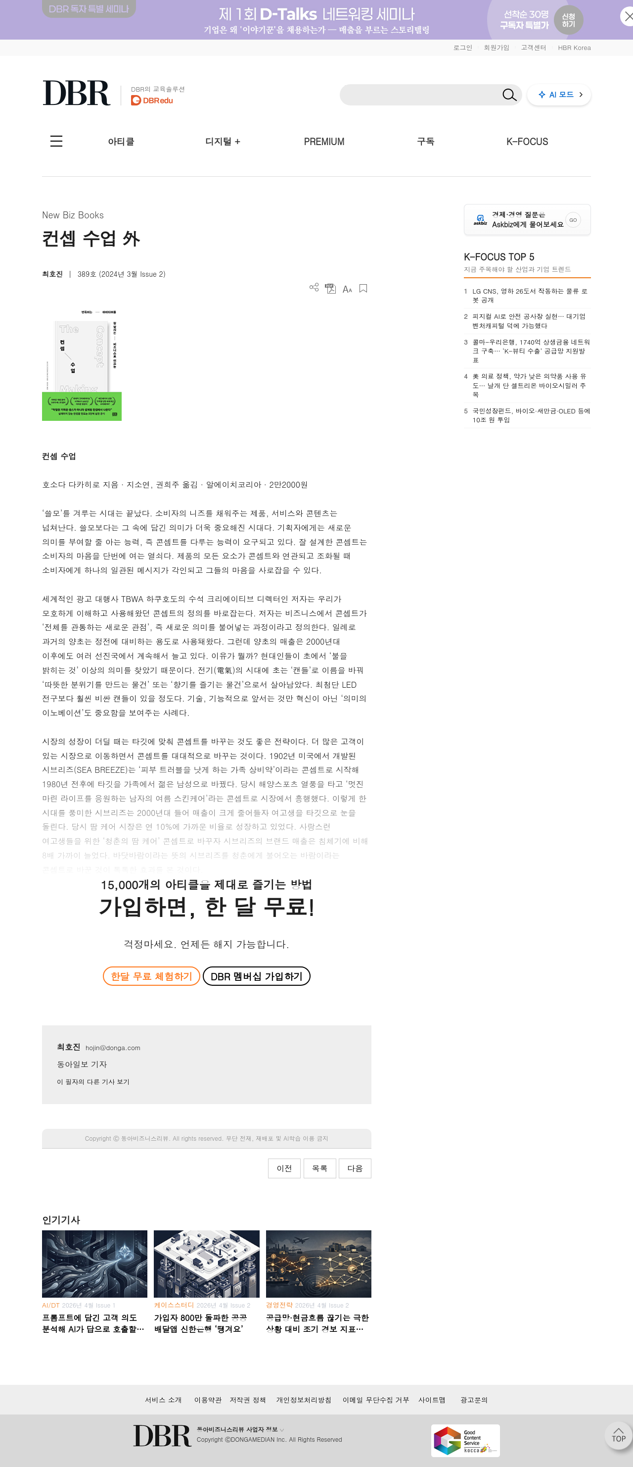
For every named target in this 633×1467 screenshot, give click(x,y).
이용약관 (208, 1400)
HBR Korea (574, 47)
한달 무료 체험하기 (151, 976)
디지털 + (222, 141)
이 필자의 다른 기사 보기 (93, 1081)
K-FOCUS (527, 141)
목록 (320, 1168)
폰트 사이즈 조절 (347, 288)
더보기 (314, 287)
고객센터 (533, 47)
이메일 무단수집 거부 (376, 1400)
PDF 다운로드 (330, 288)
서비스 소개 (163, 1400)
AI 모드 (561, 94)
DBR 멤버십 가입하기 (257, 976)
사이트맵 (432, 1400)
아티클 (121, 141)
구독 (426, 141)
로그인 (462, 47)
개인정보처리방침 (304, 1400)
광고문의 (474, 1400)
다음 (355, 1168)
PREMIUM (324, 141)
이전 (284, 1168)
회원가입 (496, 47)
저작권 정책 (248, 1400)
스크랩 (363, 288)
